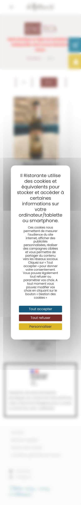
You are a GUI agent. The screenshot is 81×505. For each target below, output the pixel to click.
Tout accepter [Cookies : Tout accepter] (40, 309)
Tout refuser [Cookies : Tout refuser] (40, 317)
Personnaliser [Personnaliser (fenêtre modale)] (40, 326)
